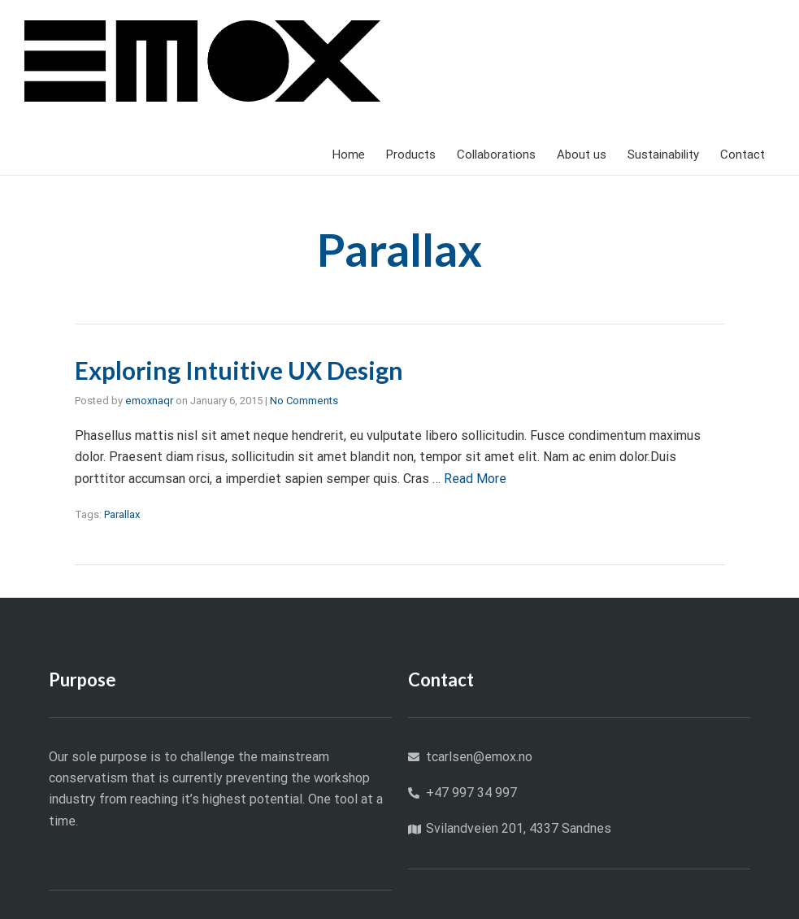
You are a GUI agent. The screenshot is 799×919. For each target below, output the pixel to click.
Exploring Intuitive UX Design (239, 370)
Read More (475, 478)
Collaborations (496, 154)
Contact (742, 154)
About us (581, 154)
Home (348, 154)
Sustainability (663, 154)
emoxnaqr (149, 400)
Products (411, 154)
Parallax (122, 514)
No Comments (304, 400)
